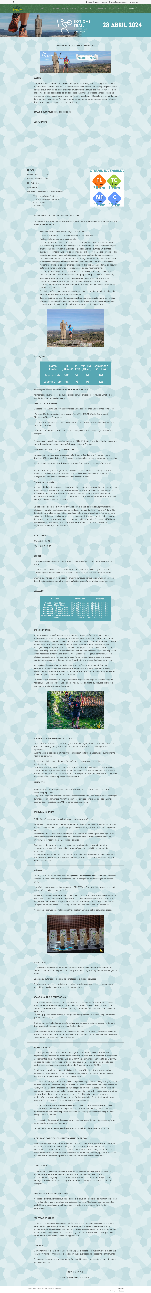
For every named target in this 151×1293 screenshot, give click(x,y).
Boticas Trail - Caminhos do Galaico (75, 1277)
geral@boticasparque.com (119, 2)
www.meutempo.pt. (56, 398)
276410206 (135, 2)
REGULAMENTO (75, 1272)
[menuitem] (48, 8)
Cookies (59, 1288)
